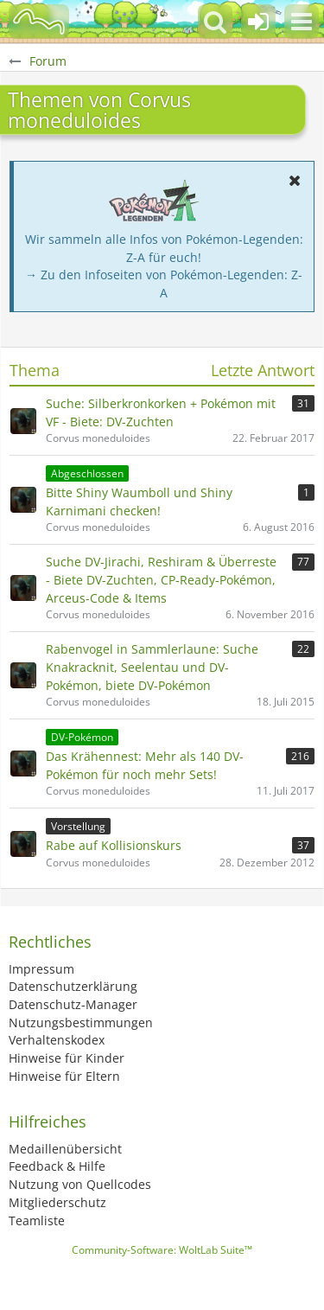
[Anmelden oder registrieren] (258, 21)
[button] (301, 21)
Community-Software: (162, 1250)
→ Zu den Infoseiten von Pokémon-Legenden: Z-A (163, 283)
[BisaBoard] (39, 21)
